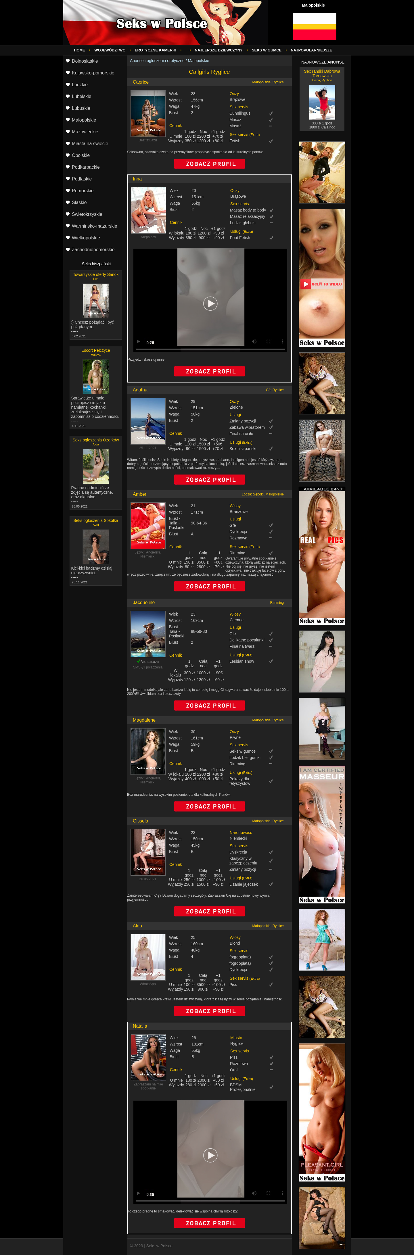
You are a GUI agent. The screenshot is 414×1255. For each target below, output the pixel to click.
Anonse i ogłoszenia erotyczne (157, 60)
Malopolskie (198, 60)
